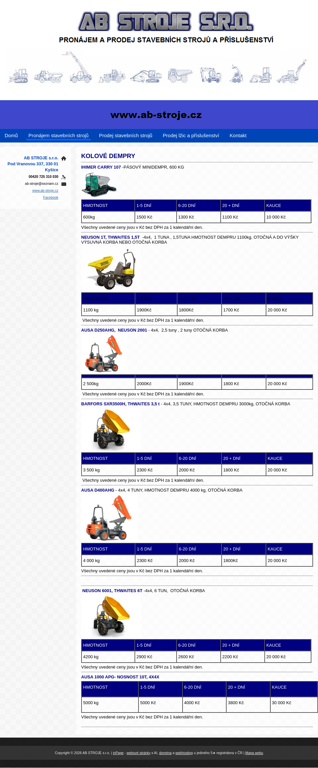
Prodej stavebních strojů (125, 135)
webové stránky (138, 753)
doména (165, 753)
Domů (11, 135)
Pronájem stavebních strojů (58, 135)
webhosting (184, 753)
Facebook (50, 197)
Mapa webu (254, 753)
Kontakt (238, 135)
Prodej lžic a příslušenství (191, 135)
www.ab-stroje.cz (45, 190)
